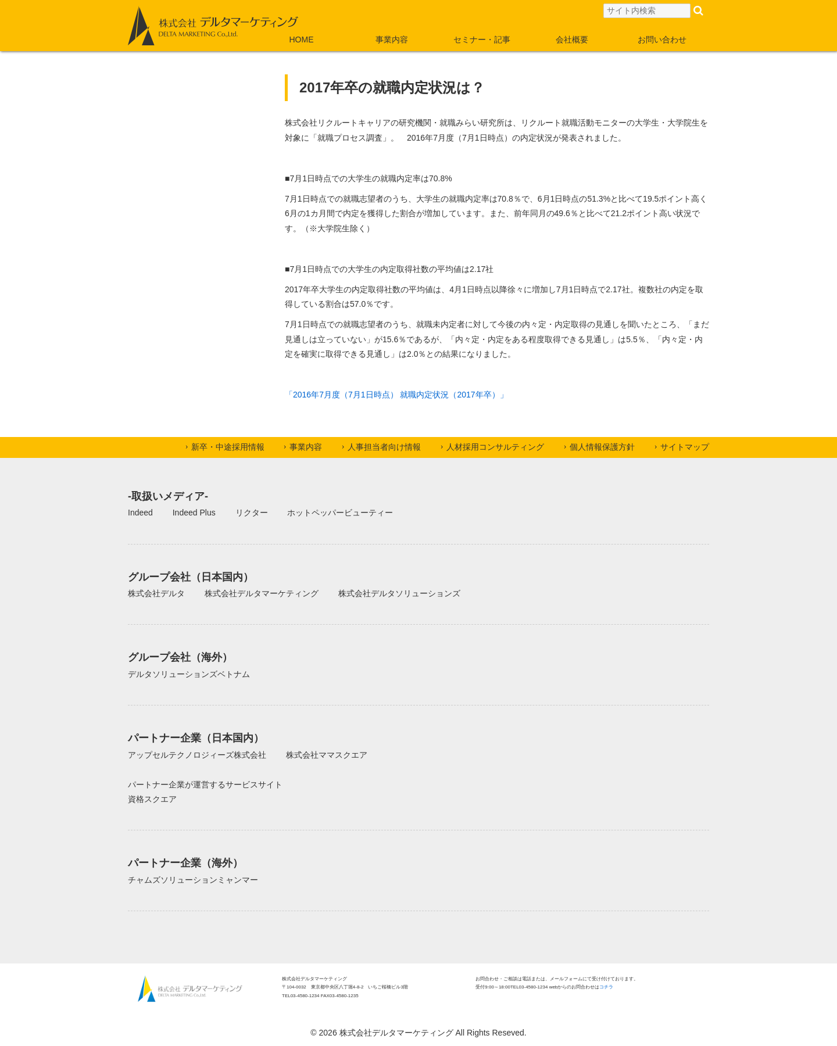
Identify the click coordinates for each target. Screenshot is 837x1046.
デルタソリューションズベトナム (189, 674)
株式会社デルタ (156, 593)
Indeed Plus (194, 512)
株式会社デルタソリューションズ (399, 593)
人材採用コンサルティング (495, 447)
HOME (301, 39)
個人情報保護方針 (602, 447)
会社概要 (572, 39)
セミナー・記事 (481, 39)
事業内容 (391, 39)
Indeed (140, 512)
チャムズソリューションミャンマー (193, 879)
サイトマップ (684, 447)
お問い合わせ (662, 39)
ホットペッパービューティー (340, 512)
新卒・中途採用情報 (227, 447)
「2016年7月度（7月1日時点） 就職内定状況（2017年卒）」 (396, 394)
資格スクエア (152, 799)
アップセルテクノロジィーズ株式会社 (197, 755)
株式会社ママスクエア (326, 755)
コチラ (606, 987)
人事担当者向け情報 (384, 447)
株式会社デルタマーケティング (262, 593)
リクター (251, 512)
